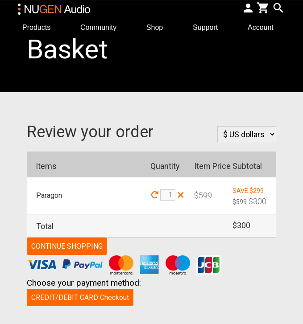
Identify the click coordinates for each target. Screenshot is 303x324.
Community (102, 27)
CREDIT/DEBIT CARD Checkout (80, 297)
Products (40, 27)
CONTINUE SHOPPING (67, 246)
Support (209, 27)
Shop (158, 27)
